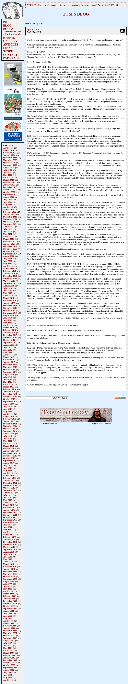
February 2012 (9, 507)
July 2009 (7, 584)
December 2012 (10, 483)
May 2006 (7, 677)
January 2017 (9, 362)
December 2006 (10, 660)
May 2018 (7, 323)
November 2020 (10, 249)
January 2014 (9, 451)
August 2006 (8, 670)
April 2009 (8, 591)
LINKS (7, 47)
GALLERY (10, 41)
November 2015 (10, 396)
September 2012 (10, 490)
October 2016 (9, 369)
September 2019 (10, 283)
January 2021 (9, 244)
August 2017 (8, 345)
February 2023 (9, 182)
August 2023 (8, 167)
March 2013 (8, 475)
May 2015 (7, 411)
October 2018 (9, 310)
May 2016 (7, 382)
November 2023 (10, 160)
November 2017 (10, 337)
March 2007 (8, 653)
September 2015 (10, 401)
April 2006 (8, 680)
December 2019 (10, 276)
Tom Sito (54, 423)
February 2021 (9, 241)
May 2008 (7, 618)
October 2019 (9, 281)
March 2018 (8, 327)
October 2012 (9, 488)
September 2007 (10, 638)
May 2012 (7, 500)
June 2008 (7, 616)
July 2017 (7, 347)
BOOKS (8, 28)
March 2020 (8, 268)
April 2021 (8, 236)
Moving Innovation (13, 34)
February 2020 (9, 271)
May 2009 (7, 589)
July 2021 (7, 229)
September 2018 (10, 313)
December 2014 (10, 424)
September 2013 (10, 461)
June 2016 (7, 379)
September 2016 (10, 372)
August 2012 (8, 493)
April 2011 (7, 532)
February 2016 (9, 389)
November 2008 (10, 603)
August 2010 (8, 552)
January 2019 (9, 303)
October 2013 (9, 458)
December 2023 (10, 158)
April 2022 (8, 207)
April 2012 (8, 502)
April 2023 (8, 177)
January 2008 (9, 628)
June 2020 (7, 261)
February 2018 (9, 330)
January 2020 (9, 273)
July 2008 (7, 613)
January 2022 (9, 214)
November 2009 (10, 574)
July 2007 (7, 643)
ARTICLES (10, 44)
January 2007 (9, 658)
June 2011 (7, 527)
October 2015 (9, 399)
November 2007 (10, 633)
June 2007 (7, 645)
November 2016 (10, 367)
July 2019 (7, 288)
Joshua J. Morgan (104, 423)
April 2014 (8, 443)
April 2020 (8, 266)
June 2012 (7, 497)
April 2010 (8, 562)
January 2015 (9, 421)
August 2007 (8, 640)
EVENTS (9, 37)
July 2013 (7, 465)
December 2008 (10, 601)
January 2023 (9, 185)
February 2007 (9, 655)
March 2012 (8, 505)
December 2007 (10, 631)
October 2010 (9, 547)
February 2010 (9, 566)
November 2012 (10, 485)
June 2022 (7, 202)
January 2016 (9, 392)
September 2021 (10, 224)
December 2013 (10, 453)
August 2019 (8, 286)
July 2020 (7, 259)
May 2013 (7, 470)
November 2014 (10, 426)
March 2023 (8, 180)
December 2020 (10, 246)
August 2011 (8, 522)
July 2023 (7, 170)
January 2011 (9, 539)
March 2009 (8, 594)
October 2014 (9, 429)
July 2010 (7, 554)
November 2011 (10, 515)
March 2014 (8, 446)
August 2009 (8, 581)
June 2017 (7, 350)
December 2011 (10, 512)
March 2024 (8, 150)
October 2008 (9, 606)
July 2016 (7, 377)
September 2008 (10, 608)
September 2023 (10, 165)
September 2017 (10, 342)
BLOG (7, 25)
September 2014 (10, 431)
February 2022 (9, 212)
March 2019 (8, 298)
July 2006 (7, 672)
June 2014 (7, 438)
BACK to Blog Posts (34, 23)
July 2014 (7, 436)
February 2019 (9, 300)
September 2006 (10, 667)
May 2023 (7, 175)
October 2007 (9, 635)
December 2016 (10, 364)
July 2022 (7, 199)
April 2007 (8, 650)
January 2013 (9, 480)
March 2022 (8, 209)
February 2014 (9, 448)
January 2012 (9, 510)
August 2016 (8, 374)
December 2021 (10, 217)
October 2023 (9, 162)
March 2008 (8, 623)
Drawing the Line (13, 31)
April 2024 (8, 148)
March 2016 (8, 387)
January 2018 (9, 332)
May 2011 (7, 530)
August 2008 (8, 611)
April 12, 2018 (33, 29)
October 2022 (9, 192)
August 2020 (8, 256)
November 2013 (10, 456)
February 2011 (9, 537)
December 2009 (10, 571)
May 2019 (7, 293)
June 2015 (7, 409)
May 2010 (7, 559)
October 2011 (9, 517)
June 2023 (7, 172)
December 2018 (10, 305)
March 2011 (8, 534)
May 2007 (7, 648)
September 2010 (10, 549)
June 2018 (7, 320)
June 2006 (7, 675)
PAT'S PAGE (11, 58)
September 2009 (10, 579)
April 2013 (8, 473)
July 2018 (7, 318)
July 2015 (7, 406)
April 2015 (8, 414)
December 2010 (10, 542)
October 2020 (9, 251)
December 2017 (10, 335)
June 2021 (7, 231)
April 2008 (8, 621)
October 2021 (9, 222)
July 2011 (7, 525)
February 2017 (9, 360)
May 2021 (7, 234)
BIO (6, 22)
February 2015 (9, 419)
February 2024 (9, 153)
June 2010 (7, 557)
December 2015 (10, 394)
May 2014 (7, 441)
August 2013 (8, 463)
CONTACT (10, 54)
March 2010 (8, 564)
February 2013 (9, 478)
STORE (8, 51)
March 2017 (8, 357)
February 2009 (9, 596)
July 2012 (7, 495)
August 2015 (8, 404)
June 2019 (7, 291)
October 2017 (9, 340)
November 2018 (10, 308)
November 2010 (10, 544)
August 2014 (8, 433)
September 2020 (10, 254)
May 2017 (7, 352)
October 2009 (9, 576)
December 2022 (10, 187)
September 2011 (10, 520)
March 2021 (8, 239)
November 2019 (10, 278)
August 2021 (8, 226)
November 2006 (10, 663)
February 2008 (9, 626)
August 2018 (8, 315)
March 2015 (8, 416)
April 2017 (8, 355)
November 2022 (10, 190)
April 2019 (8, 295)
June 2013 (7, 468)
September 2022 (10, 194)
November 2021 (10, 219)
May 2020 (7, 263)
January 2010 (9, 569)
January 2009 (9, 598)
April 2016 (8, 384)
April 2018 (8, 325)
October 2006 (9, 665)
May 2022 (7, 204)
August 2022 (8, 197)
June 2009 (7, 586)
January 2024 (9, 155)
